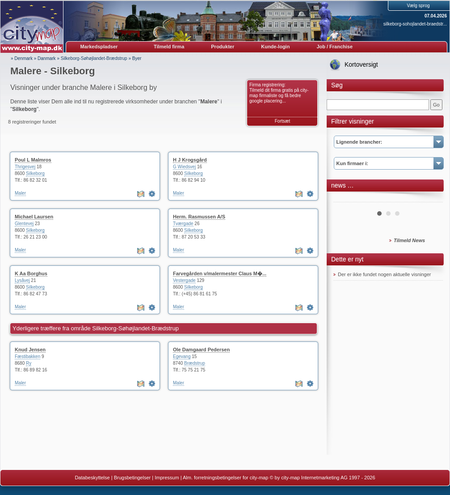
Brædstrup (194, 363)
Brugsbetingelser (132, 477)
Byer (137, 58)
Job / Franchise (334, 46)
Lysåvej (22, 280)
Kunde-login (275, 46)
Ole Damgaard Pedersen (201, 349)
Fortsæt (282, 121)
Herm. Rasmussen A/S (199, 216)
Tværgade (183, 223)
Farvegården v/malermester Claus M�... (219, 273)
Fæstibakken (27, 356)
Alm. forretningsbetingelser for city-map (225, 477)
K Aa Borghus (31, 273)
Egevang (181, 356)
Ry (28, 363)
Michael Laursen (34, 216)
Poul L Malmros (33, 159)
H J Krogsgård (190, 159)
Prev (345, 199)
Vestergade (184, 280)
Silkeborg (35, 173)
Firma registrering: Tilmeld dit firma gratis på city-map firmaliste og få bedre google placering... (278, 92)
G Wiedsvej (184, 166)
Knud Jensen (30, 349)
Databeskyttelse (92, 477)
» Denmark (22, 58)
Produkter (222, 46)
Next (431, 199)
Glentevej (24, 223)
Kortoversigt (361, 64)
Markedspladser (99, 46)
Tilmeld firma (169, 46)
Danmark (47, 58)
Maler (20, 193)
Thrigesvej (25, 166)
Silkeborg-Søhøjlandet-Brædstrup (94, 58)
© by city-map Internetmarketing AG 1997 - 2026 (322, 477)
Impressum (167, 477)
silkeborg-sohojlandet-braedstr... (415, 23)
